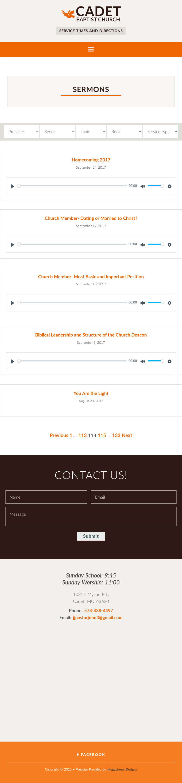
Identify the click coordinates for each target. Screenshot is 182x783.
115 (102, 435)
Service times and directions (90, 30)
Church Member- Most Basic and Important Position (91, 276)
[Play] (12, 186)
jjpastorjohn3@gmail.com (98, 617)
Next (127, 435)
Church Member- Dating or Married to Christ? (91, 218)
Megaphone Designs (122, 769)
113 (82, 435)
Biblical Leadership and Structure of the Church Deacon (91, 334)
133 (116, 435)
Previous (59, 435)
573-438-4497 (98, 610)
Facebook (91, 754)
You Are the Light (91, 393)
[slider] (72, 185)
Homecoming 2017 (91, 159)
